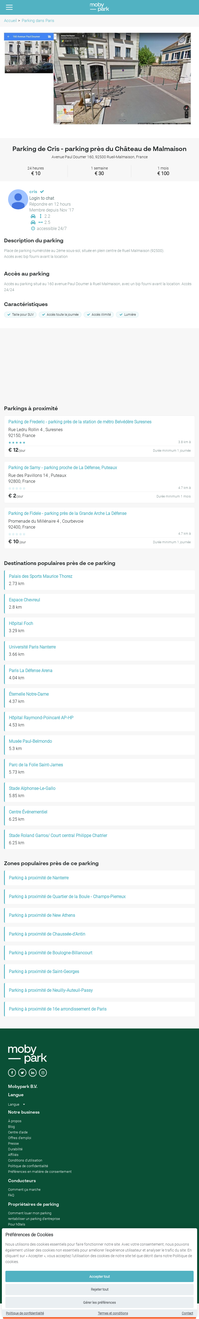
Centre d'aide (18, 1132)
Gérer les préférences (99, 1303)
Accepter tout (99, 1277)
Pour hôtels (16, 1224)
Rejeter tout (99, 1289)
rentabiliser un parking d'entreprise (34, 1219)
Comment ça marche (24, 1190)
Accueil (10, 20)
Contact (187, 1313)
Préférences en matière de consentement (40, 1172)
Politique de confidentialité (25, 1313)
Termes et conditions (113, 1313)
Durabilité (15, 1149)
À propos (15, 1121)
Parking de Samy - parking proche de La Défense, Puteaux (62, 468)
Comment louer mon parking (29, 1213)
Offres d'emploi (19, 1138)
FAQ (11, 1195)
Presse (13, 1143)
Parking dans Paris (38, 20)
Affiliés (13, 1155)
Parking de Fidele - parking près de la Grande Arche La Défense (67, 513)
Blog (11, 1127)
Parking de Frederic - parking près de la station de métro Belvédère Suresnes (79, 422)
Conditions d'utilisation (25, 1160)
